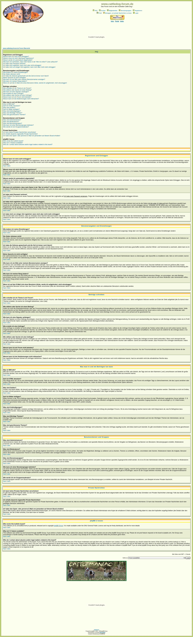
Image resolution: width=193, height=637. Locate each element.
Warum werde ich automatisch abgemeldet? (17, 60)
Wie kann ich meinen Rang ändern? (15, 81)
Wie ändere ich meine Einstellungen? (15, 72)
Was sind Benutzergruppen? (12, 123)
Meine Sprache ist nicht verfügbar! (14, 78)
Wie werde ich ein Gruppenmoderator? (16, 127)
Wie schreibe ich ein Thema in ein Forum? (17, 88)
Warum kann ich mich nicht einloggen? (16, 56)
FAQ (95, 10)
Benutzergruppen (125, 10)
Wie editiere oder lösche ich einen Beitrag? (17, 90)
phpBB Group (58, 526)
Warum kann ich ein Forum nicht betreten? (17, 97)
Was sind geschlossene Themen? (14, 114)
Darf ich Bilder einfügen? (11, 109)
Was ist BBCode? (9, 104)
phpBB (92, 631)
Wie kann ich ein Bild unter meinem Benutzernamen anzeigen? (24, 79)
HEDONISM (102, 632)
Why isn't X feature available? (13, 143)
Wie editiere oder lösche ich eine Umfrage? (17, 95)
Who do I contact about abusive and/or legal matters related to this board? (28, 144)
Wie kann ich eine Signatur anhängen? (16, 92)
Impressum (96, 629)
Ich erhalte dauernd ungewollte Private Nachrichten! (20, 134)
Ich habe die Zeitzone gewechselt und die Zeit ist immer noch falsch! (26, 76)
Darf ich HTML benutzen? (11, 106)
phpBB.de (102, 634)
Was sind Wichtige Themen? (12, 113)
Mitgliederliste (112, 10)
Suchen (102, 10)
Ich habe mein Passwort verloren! (14, 63)
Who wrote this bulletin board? (13, 141)
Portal (117, 21)
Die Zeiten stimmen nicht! (11, 74)
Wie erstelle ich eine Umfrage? (13, 93)
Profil (99, 13)
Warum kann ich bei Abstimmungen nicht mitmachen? (21, 99)
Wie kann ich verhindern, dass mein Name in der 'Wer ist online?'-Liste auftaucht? (30, 62)
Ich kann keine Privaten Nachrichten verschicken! (19, 132)
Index (122, 21)
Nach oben (6, 166)
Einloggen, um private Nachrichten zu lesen (117, 13)
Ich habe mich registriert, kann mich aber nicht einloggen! (22, 65)
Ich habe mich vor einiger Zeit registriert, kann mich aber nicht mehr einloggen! (29, 67)
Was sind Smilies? (9, 107)
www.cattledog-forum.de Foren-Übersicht (16, 48)
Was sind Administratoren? (12, 120)
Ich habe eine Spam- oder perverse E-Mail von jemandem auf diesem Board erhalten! (31, 136)
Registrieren (137, 10)
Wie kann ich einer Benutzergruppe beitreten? (18, 125)
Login (135, 13)
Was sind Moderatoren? (11, 121)
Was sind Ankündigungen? (12, 111)
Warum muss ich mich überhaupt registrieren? (18, 58)
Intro (112, 21)
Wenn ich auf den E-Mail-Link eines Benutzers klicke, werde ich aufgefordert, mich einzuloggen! (35, 83)
